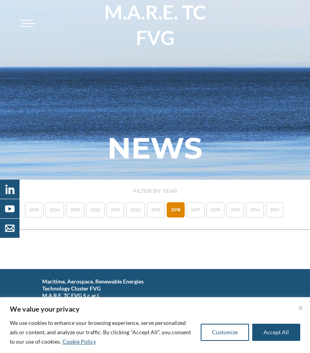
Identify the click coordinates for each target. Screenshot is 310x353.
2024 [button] (55, 209)
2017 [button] (195, 209)
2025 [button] (34, 209)
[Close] (300, 308)
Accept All (276, 332)
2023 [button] (75, 209)
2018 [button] (175, 209)
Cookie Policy (79, 341)
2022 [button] (95, 209)
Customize (225, 332)
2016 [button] (215, 209)
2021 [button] (115, 209)
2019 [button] (155, 209)
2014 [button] (255, 209)
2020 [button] (135, 209)
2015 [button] (235, 209)
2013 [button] (274, 209)
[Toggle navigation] (27, 23)
